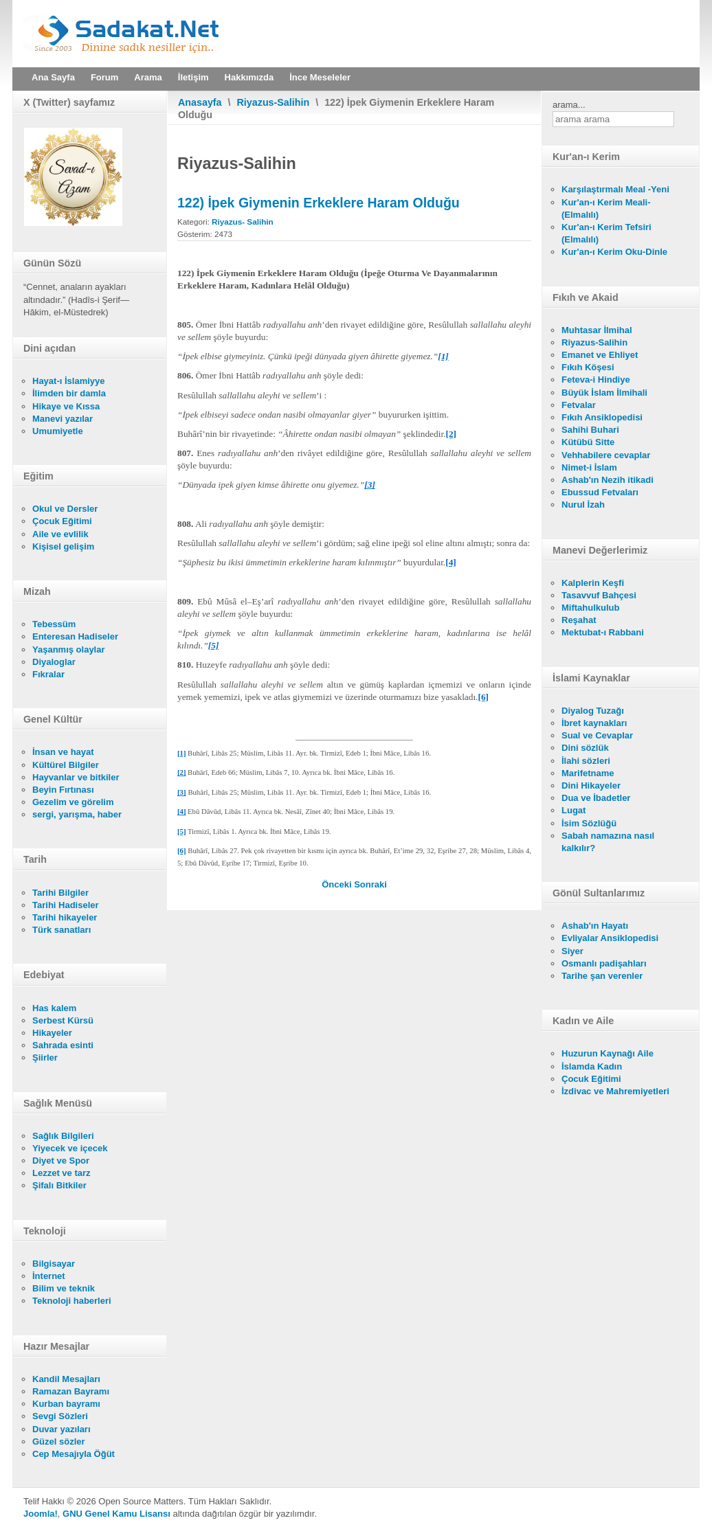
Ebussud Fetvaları (599, 492)
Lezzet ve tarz (61, 1173)
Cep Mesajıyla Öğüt (73, 1454)
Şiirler (45, 1057)
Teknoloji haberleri (71, 1301)
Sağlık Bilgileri (63, 1136)
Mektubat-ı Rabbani (602, 632)
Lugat (573, 810)
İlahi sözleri (585, 761)
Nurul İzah (583, 504)
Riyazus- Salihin (243, 221)
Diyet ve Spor (60, 1160)
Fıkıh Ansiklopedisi (602, 417)
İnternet (48, 1276)
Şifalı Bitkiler (59, 1185)
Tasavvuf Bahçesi (598, 595)
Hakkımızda (249, 77)
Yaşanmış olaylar (68, 649)
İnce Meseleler (320, 77)
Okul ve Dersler (65, 509)
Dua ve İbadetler (595, 798)
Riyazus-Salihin (273, 102)
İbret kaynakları (594, 723)
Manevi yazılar (62, 419)
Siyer (572, 951)
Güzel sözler (58, 1441)
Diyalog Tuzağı (592, 710)
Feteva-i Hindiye (595, 379)
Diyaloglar (54, 662)
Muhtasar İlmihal (596, 330)
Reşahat (579, 620)
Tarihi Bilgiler (60, 892)
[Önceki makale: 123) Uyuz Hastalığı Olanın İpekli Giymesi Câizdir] (338, 884)
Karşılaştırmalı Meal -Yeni (615, 189)
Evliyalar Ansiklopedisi (609, 938)
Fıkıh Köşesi (587, 367)
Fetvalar (578, 405)
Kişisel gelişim (63, 546)
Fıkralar (48, 674)
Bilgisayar (53, 1263)
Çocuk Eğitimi (62, 521)
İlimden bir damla (69, 393)
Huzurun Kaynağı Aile (607, 1053)
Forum (104, 77)
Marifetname (587, 773)
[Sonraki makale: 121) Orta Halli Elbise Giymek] (370, 884)
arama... (569, 105)
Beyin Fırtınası (63, 789)
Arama (148, 77)
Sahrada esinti (62, 1045)
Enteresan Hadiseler (75, 636)
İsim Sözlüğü (588, 823)
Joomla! (40, 1513)
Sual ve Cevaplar (597, 735)
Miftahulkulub (590, 607)
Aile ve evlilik (60, 534)
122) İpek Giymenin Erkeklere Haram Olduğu (318, 202)
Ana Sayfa (53, 77)
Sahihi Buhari (590, 430)
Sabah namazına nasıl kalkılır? (607, 841)
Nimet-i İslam (589, 467)
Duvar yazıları (61, 1429)
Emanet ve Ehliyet (599, 355)
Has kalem (54, 1008)
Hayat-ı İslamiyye (68, 381)
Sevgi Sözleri (60, 1416)
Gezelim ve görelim (73, 802)
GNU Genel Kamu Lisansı (116, 1513)
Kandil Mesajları (66, 1379)
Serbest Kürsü (62, 1020)
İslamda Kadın (591, 1066)
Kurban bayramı (66, 1404)
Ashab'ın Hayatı (594, 925)
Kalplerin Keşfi (592, 583)
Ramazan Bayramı (70, 1391)
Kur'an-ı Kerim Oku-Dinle (614, 252)
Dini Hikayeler (591, 785)
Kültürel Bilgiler (65, 765)
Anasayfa (200, 102)
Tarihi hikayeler (64, 917)
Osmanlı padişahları (604, 963)
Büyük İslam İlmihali (604, 392)
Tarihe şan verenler (602, 976)
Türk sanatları (61, 930)
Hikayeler (52, 1033)
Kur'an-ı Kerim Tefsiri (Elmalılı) (606, 233)
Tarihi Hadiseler (65, 905)
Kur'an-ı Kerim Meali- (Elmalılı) (606, 208)
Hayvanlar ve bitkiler (75, 777)
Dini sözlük (585, 748)
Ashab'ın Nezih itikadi (607, 480)
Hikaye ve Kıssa (66, 406)
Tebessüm (54, 624)
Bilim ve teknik (63, 1288)
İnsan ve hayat (63, 752)
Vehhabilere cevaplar (605, 455)
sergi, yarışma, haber (77, 814)
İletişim (193, 77)
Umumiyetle (57, 431)
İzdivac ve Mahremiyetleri (615, 1091)
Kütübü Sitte (587, 442)
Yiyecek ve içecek (69, 1148)
